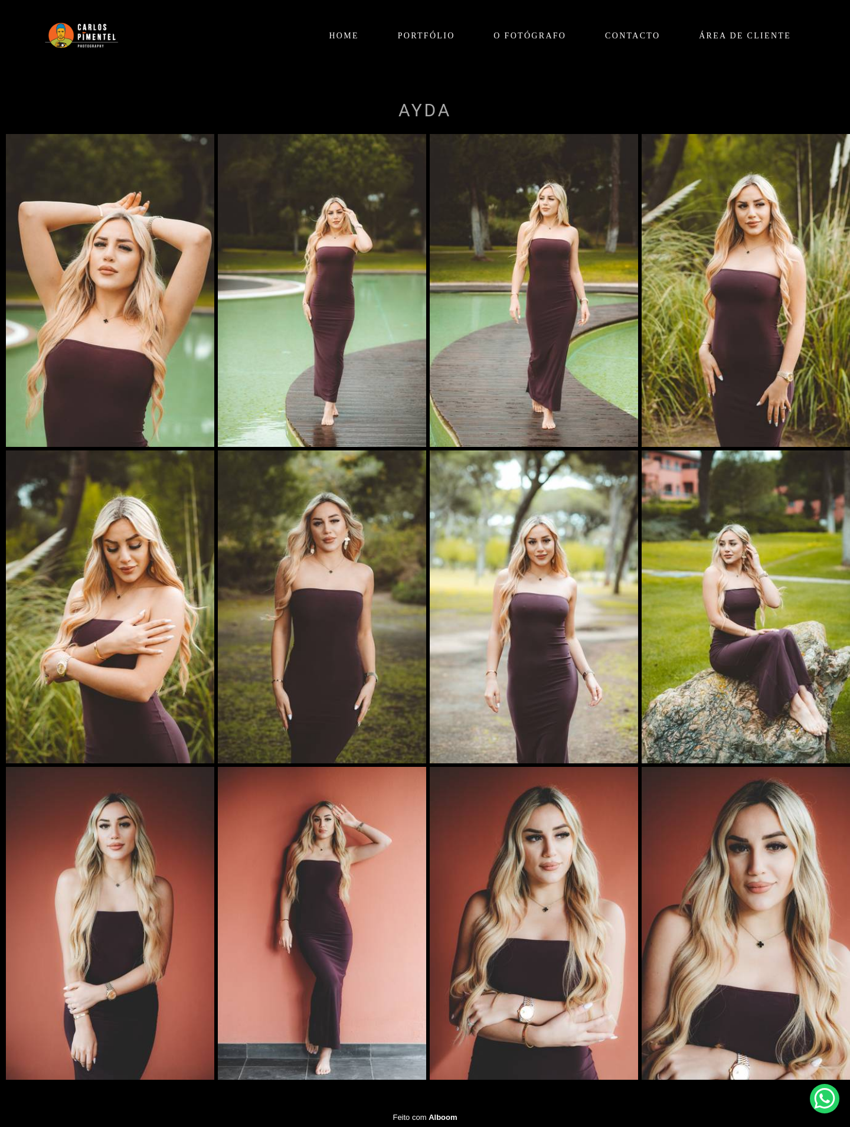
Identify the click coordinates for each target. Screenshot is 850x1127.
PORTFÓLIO (426, 35)
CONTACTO (632, 35)
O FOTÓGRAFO (529, 35)
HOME (343, 35)
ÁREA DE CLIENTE (745, 35)
